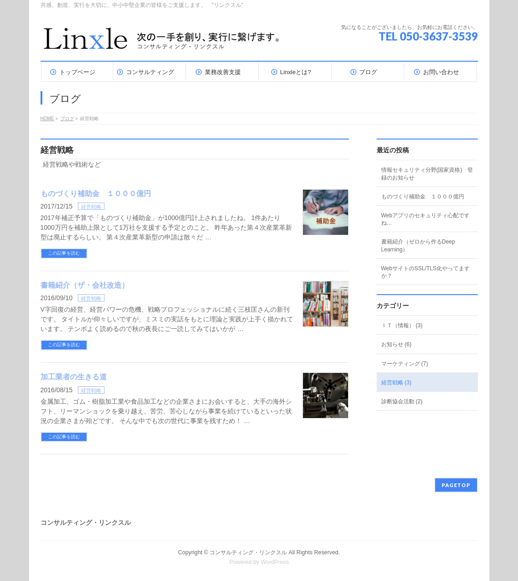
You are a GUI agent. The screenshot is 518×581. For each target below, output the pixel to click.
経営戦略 (91, 206)
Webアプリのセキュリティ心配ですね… (425, 219)
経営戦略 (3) (396, 382)
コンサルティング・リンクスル (248, 552)
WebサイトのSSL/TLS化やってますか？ (425, 272)
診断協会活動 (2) (402, 401)
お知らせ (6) (396, 344)
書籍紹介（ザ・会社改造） (85, 285)
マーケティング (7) (404, 363)
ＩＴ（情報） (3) (402, 325)
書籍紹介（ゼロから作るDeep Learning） (418, 245)
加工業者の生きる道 (74, 377)
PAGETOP (456, 485)
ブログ (67, 118)
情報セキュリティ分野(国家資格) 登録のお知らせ (427, 173)
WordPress (275, 562)
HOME (47, 118)
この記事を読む (64, 253)
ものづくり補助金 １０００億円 (96, 194)
